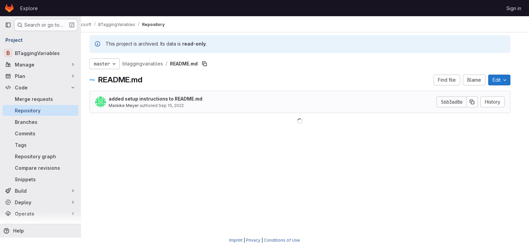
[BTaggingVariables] (40, 53)
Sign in (513, 8)
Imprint (236, 240)
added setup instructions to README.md (160, 99)
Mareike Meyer (129, 105)
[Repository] (40, 110)
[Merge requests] (40, 98)
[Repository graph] (40, 156)
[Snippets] (40, 179)
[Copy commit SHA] (477, 102)
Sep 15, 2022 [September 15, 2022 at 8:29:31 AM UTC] (176, 105)
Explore (29, 8)
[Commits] (40, 133)
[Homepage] (9, 8)
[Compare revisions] (40, 167)
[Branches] (40, 121)
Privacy (253, 240)
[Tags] (40, 144)
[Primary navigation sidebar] (8, 25)
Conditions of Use (282, 240)
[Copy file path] (209, 63)
